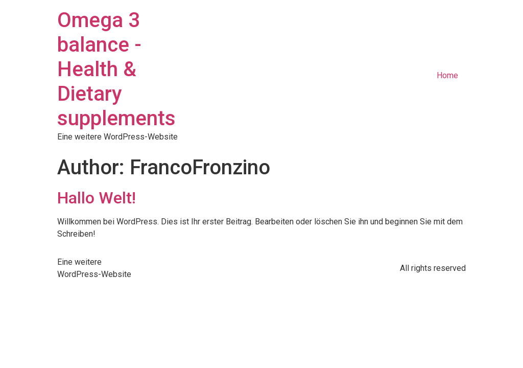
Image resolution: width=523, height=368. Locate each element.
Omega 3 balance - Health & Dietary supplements (116, 69)
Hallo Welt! (96, 198)
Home (447, 75)
